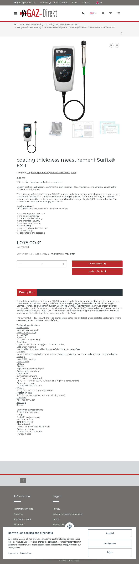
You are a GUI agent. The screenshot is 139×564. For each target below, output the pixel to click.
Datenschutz (25, 553)
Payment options (22, 519)
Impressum (13, 553)
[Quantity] (42, 264)
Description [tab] (26, 292)
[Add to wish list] (117, 45)
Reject (110, 552)
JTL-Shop (75, 560)
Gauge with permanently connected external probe (51, 172)
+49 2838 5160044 (59, 2)
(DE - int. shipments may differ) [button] (60, 254)
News (74, 2)
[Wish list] (110, 13)
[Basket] (119, 13)
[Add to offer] (97, 271)
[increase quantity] (63, 264)
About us (18, 514)
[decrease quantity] (20, 264)
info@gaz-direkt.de (24, 2)
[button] (98, 2)
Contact (86, 2)
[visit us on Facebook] (23, 480)
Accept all (110, 533)
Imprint (56, 519)
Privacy (56, 509)
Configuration (110, 543)
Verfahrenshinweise (23, 509)
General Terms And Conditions (67, 514)
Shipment (19, 524)
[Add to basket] (97, 263)
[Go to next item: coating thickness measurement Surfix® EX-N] (122, 33)
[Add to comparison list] (111, 45)
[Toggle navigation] (15, 13)
